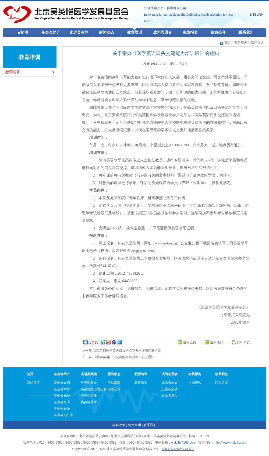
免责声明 (134, 425)
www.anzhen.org (166, 243)
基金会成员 (62, 396)
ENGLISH (256, 14)
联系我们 (245, 32)
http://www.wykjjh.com (230, 442)
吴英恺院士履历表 (94, 389)
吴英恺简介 (89, 383)
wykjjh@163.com (142, 251)
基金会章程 (62, 389)
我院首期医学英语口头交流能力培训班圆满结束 (127, 351)
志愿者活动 (169, 389)
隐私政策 (118, 425)
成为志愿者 (162, 32)
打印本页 (243, 342)
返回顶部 (216, 342)
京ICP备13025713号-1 (178, 449)
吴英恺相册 (89, 396)
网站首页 (33, 383)
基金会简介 (50, 32)
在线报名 (190, 32)
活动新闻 (114, 383)
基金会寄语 (62, 402)
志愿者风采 (169, 396)
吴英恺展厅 (89, 402)
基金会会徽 (62, 408)
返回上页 (189, 342)
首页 (227, 42)
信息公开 (218, 32)
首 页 (23, 32)
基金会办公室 (63, 415)
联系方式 (221, 383)
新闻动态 (106, 32)
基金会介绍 (62, 383)
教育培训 (134, 32)
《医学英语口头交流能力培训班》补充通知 (123, 357)
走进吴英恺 (78, 32)
